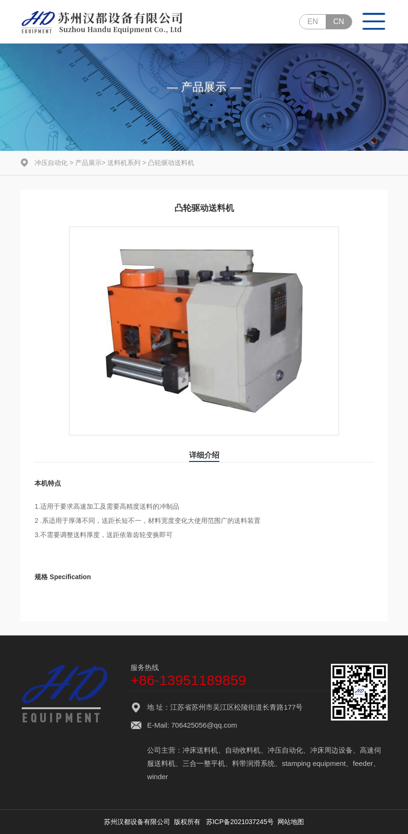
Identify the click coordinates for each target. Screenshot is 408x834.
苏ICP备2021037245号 (240, 821)
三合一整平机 (203, 763)
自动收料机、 (246, 750)
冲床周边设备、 (335, 750)
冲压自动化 (51, 162)
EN (312, 21)
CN (338, 21)
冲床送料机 (200, 750)
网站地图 (291, 821)
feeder (363, 763)
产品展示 (88, 162)
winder (157, 777)
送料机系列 (123, 162)
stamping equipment (314, 763)
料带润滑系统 (253, 763)
